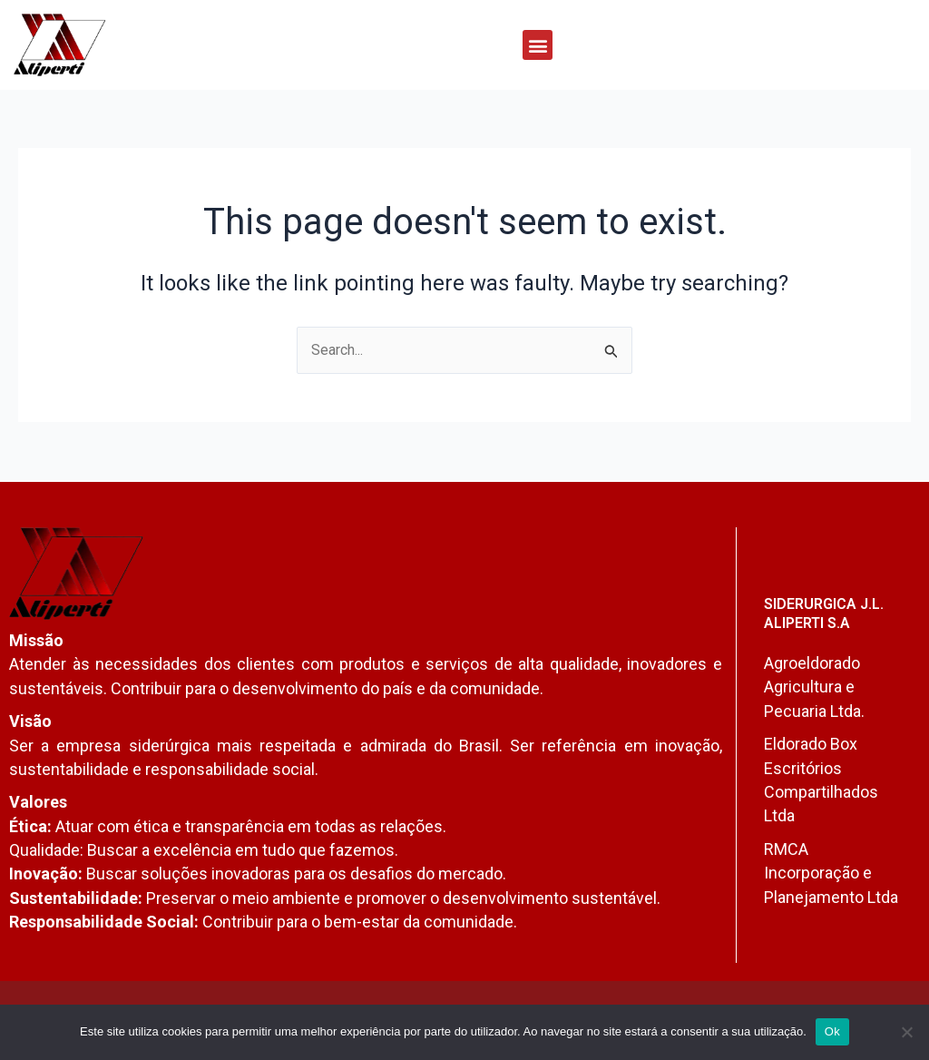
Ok (832, 1031)
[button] (538, 45)
